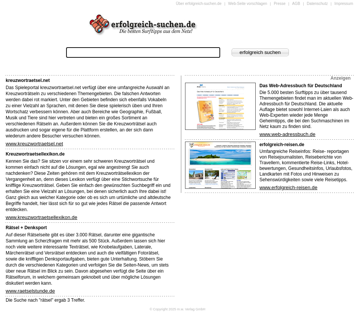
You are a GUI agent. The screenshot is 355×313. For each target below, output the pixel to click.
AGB (296, 4)
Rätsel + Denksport (26, 227)
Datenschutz (317, 4)
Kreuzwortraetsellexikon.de (35, 154)
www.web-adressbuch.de (287, 134)
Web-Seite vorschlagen (247, 4)
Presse (280, 4)
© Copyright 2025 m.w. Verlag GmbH (177, 309)
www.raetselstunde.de (30, 291)
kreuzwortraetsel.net (28, 80)
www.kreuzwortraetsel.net (34, 143)
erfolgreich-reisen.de (281, 144)
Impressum (344, 4)
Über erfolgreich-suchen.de (199, 4)
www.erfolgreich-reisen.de (288, 187)
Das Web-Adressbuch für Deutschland (300, 85)
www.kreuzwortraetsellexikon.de (41, 217)
